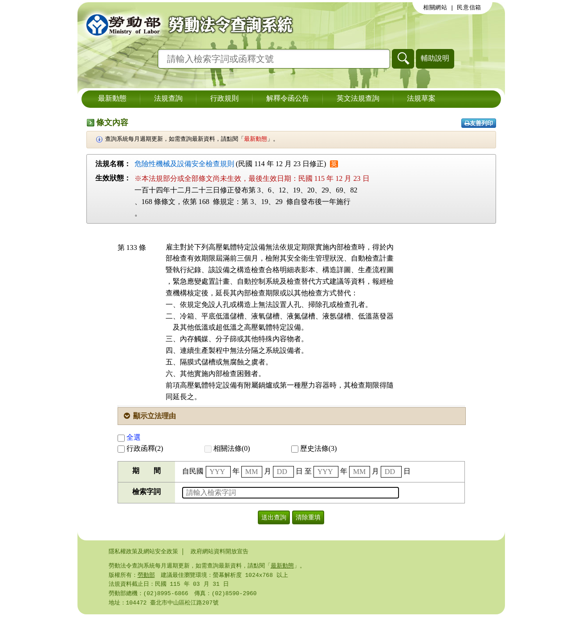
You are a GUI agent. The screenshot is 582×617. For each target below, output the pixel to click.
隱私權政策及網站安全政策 (143, 552)
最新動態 (112, 99)
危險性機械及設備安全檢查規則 (184, 164)
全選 (129, 437)
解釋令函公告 (287, 99)
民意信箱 (469, 8)
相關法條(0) (227, 448)
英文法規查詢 (358, 99)
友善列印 (478, 123)
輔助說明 (435, 58)
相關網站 (435, 8)
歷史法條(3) (314, 448)
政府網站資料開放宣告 (219, 552)
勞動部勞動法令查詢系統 (186, 24)
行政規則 (224, 99)
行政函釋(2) (140, 448)
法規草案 (421, 99)
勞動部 (146, 576)
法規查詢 (168, 99)
